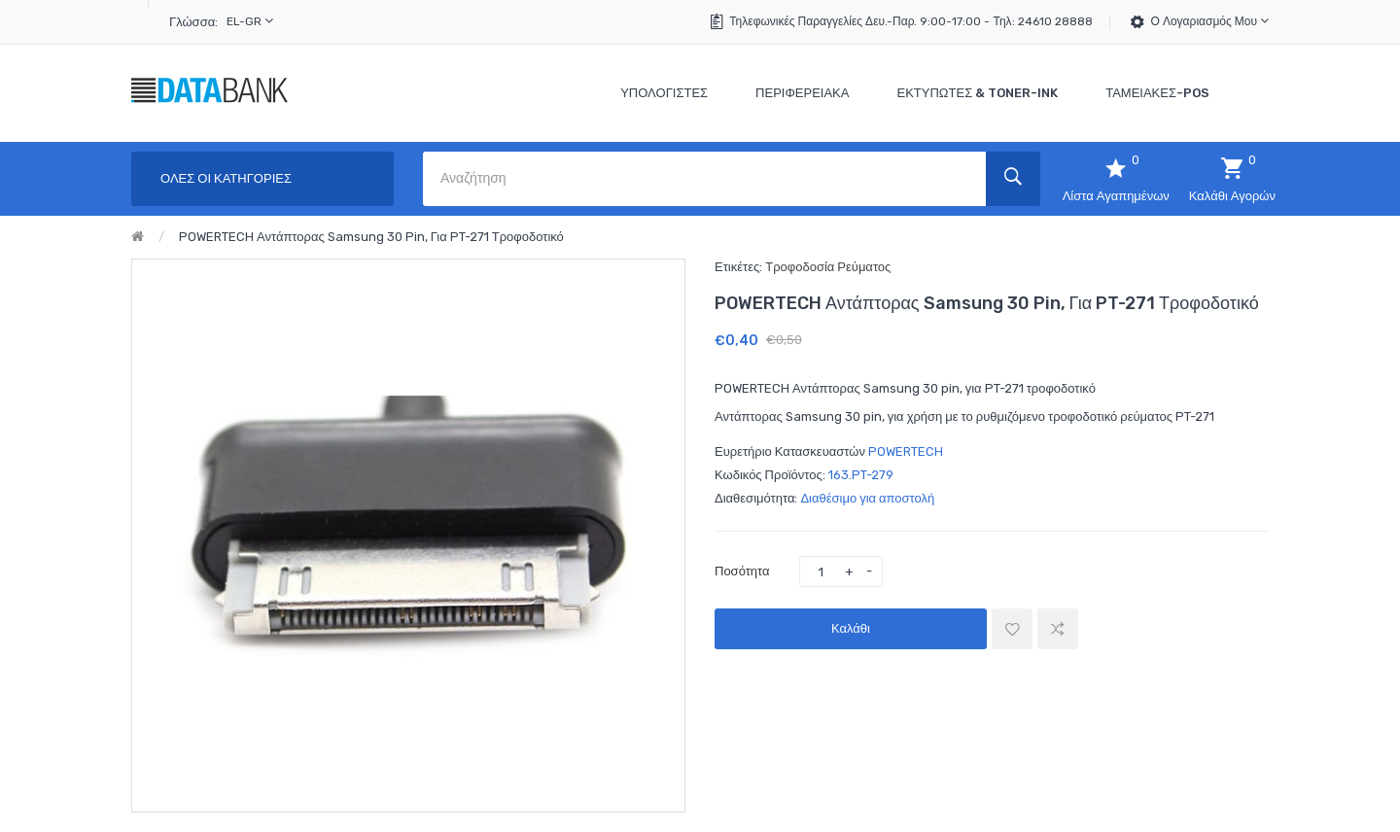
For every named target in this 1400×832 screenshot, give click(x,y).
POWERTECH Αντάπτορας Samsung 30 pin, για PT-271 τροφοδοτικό (371, 236)
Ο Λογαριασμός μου (1210, 21)
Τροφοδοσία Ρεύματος (828, 267)
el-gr (250, 21)
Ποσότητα (742, 571)
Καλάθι (850, 628)
